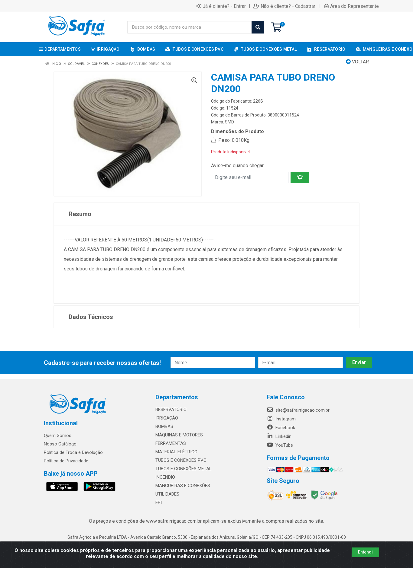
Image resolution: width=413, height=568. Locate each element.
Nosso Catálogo (60, 444)
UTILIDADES (167, 494)
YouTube (280, 445)
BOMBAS (164, 426)
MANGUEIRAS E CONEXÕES (182, 485)
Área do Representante (351, 6)
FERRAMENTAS (170, 443)
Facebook (281, 427)
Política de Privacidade (66, 461)
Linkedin (279, 436)
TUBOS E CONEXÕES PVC (181, 460)
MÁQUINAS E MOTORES (179, 435)
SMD (229, 122)
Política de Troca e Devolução (73, 452)
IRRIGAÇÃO (166, 418)
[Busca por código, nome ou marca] (189, 27)
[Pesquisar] (258, 27)
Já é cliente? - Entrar (221, 6)
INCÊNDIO (165, 477)
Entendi (365, 552)
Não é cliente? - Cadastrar (284, 6)
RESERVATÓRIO (171, 409)
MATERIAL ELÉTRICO (176, 452)
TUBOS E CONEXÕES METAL (183, 468)
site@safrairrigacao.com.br (298, 410)
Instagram (281, 419)
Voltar (357, 62)
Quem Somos (57, 435)
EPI (158, 502)
